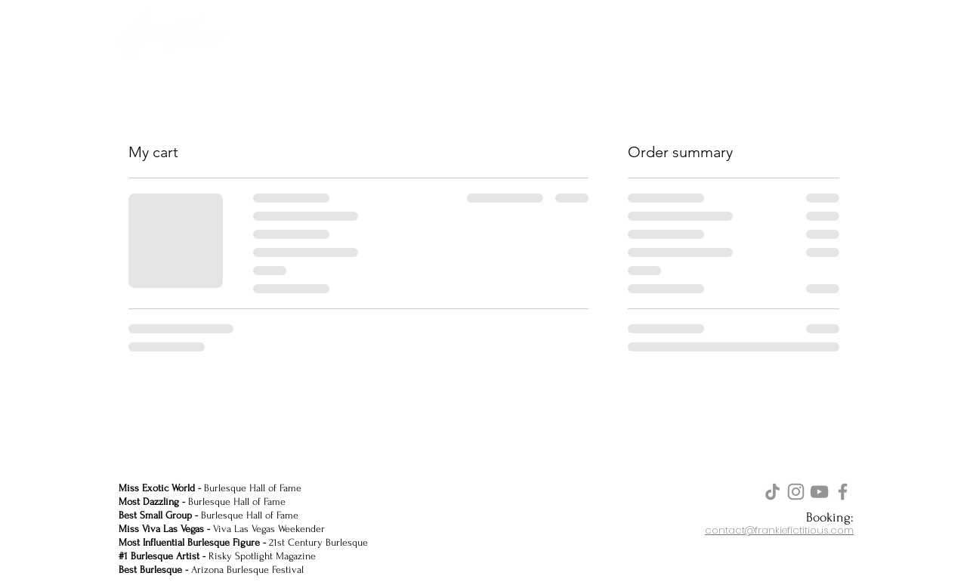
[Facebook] (843, 492)
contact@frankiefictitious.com (779, 530)
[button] (836, 32)
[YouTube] (819, 492)
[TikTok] (772, 492)
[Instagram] (796, 492)
